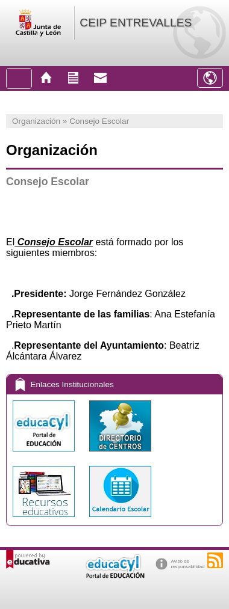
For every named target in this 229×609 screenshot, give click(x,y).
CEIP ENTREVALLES (136, 22)
